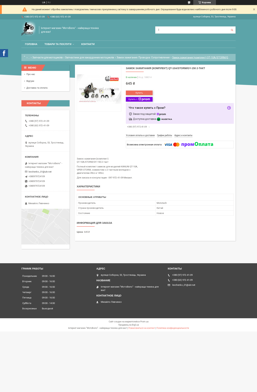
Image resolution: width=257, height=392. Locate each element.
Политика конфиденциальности (173, 328)
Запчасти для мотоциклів (47, 57)
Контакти (88, 44)
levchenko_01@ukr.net (40, 171)
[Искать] (232, 30)
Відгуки (30, 81)
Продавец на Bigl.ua (128, 325)
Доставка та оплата (36, 87)
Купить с (139, 99)
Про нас (30, 74)
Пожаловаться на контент (141, 328)
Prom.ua (144, 321)
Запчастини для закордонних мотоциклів (89, 57)
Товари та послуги (57, 44)
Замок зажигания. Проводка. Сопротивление (143, 57)
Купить (139, 92)
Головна (31, 44)
